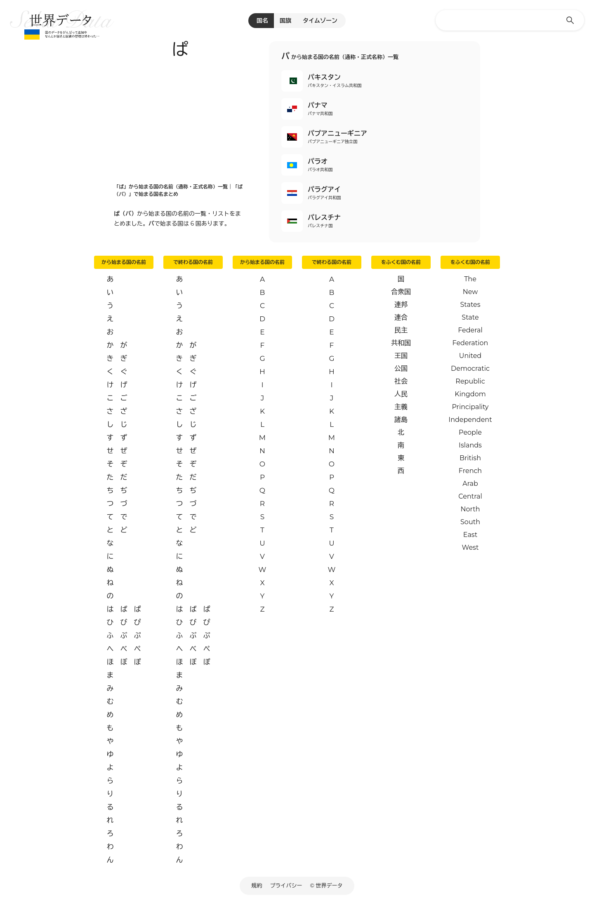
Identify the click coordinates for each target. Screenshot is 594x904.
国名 (262, 20)
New (470, 292)
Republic (470, 381)
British (470, 458)
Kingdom (470, 394)
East (470, 535)
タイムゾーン (320, 20)
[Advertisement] (180, 118)
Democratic (470, 368)
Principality (470, 407)
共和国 (401, 343)
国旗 (285, 20)
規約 (257, 885)
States (470, 304)
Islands (470, 445)
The (470, 279)
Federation (470, 343)
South (470, 522)
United (470, 356)
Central (470, 496)
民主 (401, 330)
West (470, 547)
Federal (470, 330)
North (470, 509)
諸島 (401, 420)
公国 (401, 368)
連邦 (401, 304)
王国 (401, 356)
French (470, 471)
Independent (470, 420)
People (470, 432)
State (470, 317)
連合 (401, 317)
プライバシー (286, 885)
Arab (470, 483)
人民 (401, 394)
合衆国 (401, 292)
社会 (401, 381)
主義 (401, 407)
